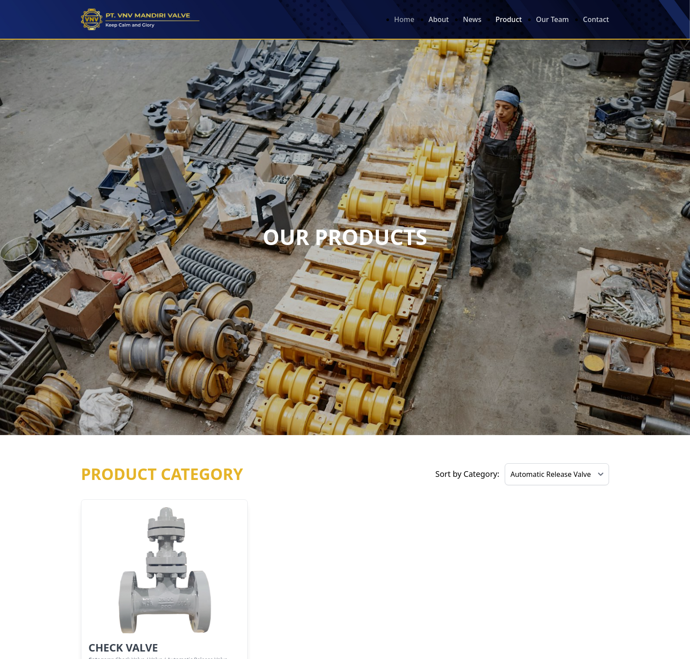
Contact (596, 19)
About (439, 19)
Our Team (552, 19)
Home (404, 19)
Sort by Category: (467, 474)
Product (508, 19)
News (472, 19)
